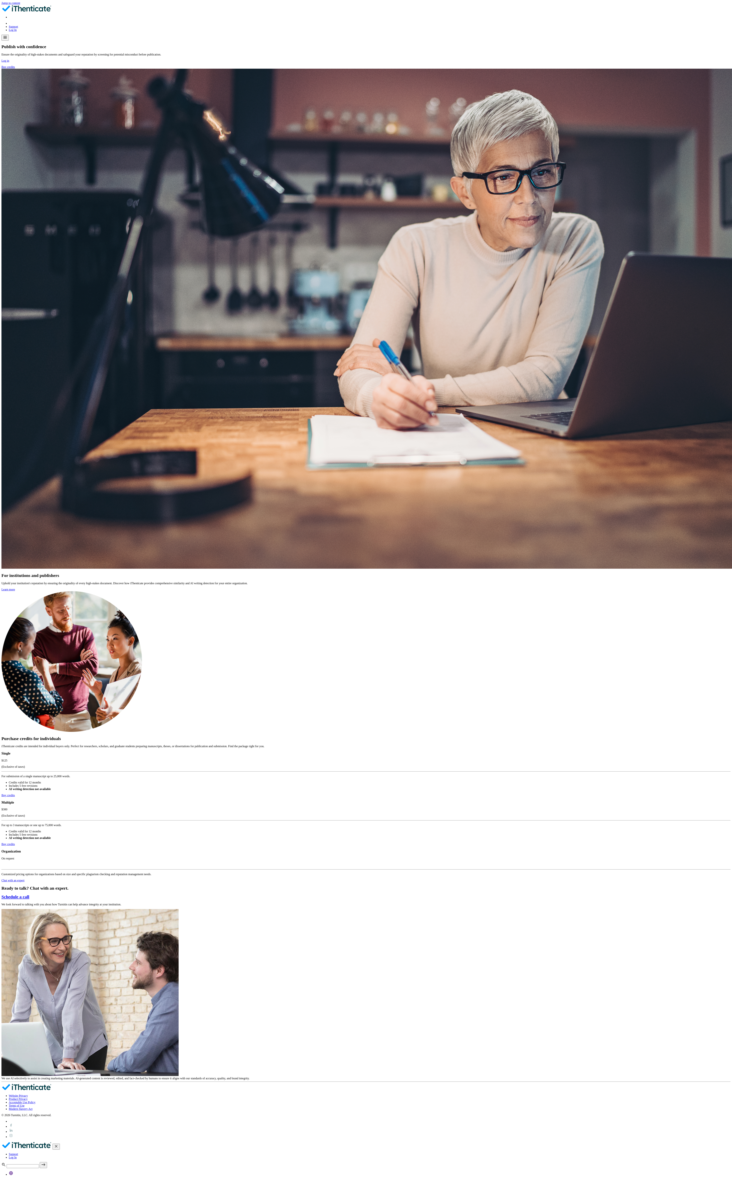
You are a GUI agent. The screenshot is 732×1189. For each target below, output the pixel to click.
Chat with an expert (13, 880)
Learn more (8, 589)
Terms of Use (17, 1105)
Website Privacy (18, 1095)
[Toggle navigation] (5, 38)
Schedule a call (15, 896)
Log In (13, 29)
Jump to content (10, 3)
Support (13, 26)
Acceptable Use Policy (22, 1102)
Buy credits (8, 66)
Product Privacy (18, 1099)
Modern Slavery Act (21, 1108)
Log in (5, 60)
